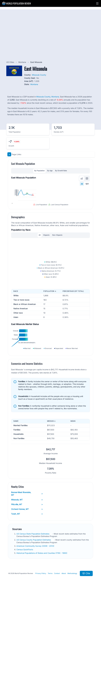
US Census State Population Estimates (33, 614)
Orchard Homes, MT (27, 589)
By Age (49, 171)
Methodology (72, 654)
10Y (87, 184)
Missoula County (39, 75)
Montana (22, 62)
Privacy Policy (40, 654)
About (64, 654)
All (82, 184)
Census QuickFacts (25, 630)
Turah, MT (27, 594)
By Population (39, 171)
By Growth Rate (61, 171)
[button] (97, 3)
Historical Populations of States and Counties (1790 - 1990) (42, 633)
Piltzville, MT (27, 584)
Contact (57, 654)
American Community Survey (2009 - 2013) (35, 626)
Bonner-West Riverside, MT (27, 573)
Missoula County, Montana (47, 97)
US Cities (10, 62)
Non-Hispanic (57, 273)
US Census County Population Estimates (33, 620)
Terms (50, 654)
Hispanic (46, 273)
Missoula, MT (27, 580)
